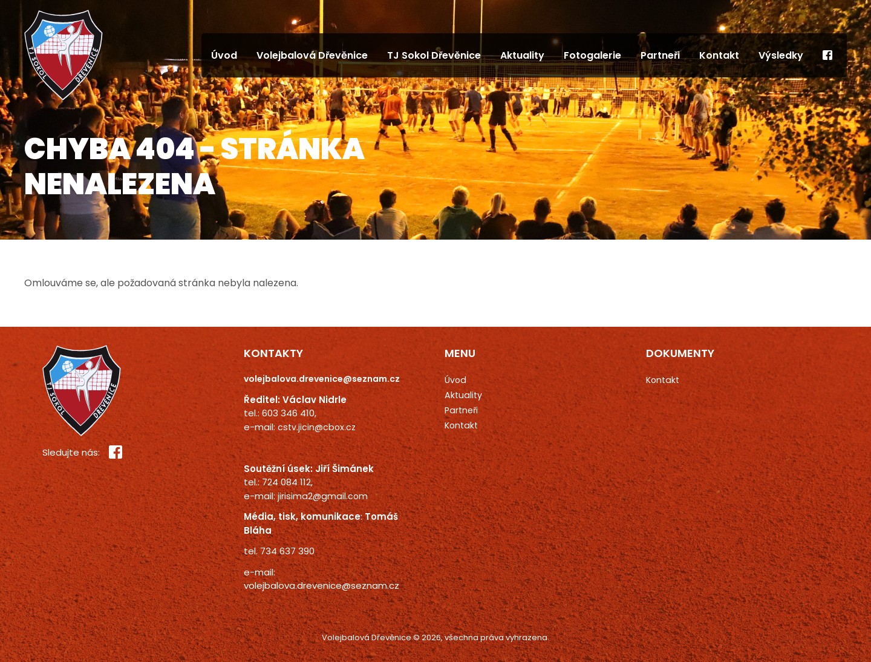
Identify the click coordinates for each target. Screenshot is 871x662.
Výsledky (780, 55)
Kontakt (719, 55)
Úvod (224, 55)
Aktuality (522, 55)
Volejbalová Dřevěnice (312, 55)
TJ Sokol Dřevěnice (434, 55)
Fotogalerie (592, 55)
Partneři (660, 55)
